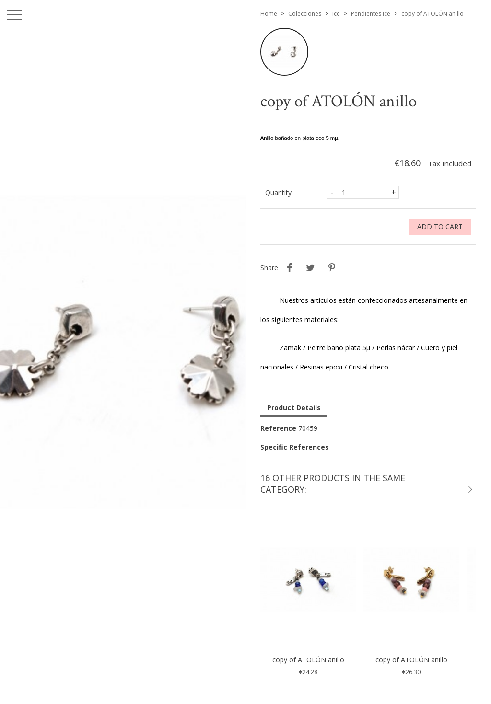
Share (289, 267)
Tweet (310, 267)
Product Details (294, 407)
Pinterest (331, 267)
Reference (278, 428)
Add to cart (440, 226)
